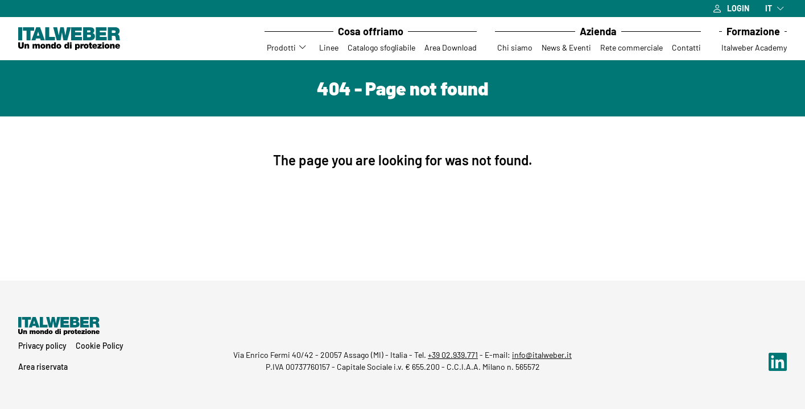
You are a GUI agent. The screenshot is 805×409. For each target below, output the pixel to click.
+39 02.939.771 (453, 355)
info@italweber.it (542, 355)
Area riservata (43, 367)
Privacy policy (42, 345)
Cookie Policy (99, 345)
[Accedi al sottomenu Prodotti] (303, 47)
